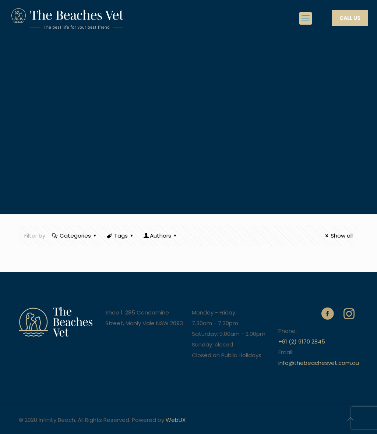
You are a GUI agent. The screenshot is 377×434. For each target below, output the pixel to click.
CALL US (349, 18)
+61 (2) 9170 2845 (301, 341)
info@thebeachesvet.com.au (318, 363)
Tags (120, 235)
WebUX (176, 420)
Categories (75, 235)
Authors (160, 235)
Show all (338, 235)
